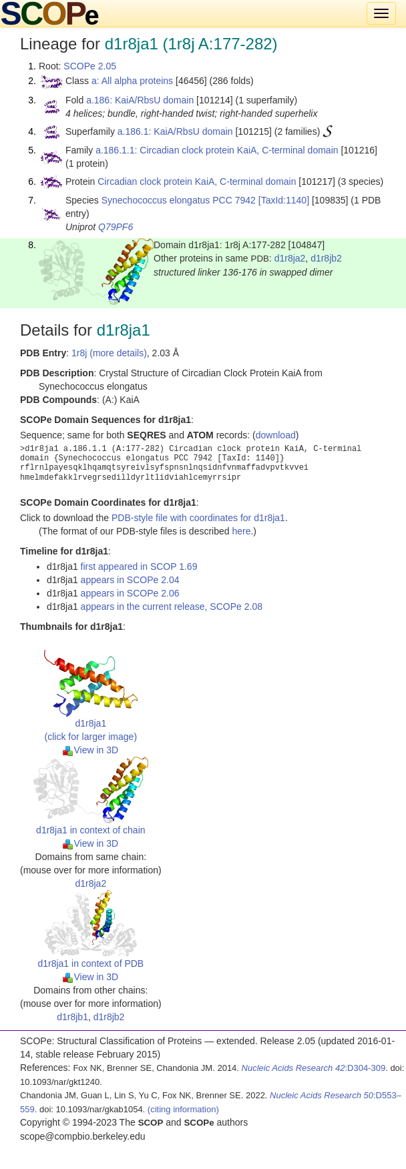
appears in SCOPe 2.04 (130, 579)
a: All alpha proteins (132, 80)
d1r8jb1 (72, 1017)
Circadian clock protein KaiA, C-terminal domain (196, 181)
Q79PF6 (115, 227)
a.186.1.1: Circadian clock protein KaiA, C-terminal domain (216, 150)
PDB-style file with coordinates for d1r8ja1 (198, 517)
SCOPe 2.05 (89, 66)
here (241, 531)
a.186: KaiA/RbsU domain (140, 100)
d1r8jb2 (326, 258)
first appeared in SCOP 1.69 (139, 566)
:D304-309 (314, 1068)
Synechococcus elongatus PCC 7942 (179, 200)
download (276, 435)
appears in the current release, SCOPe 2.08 (171, 606)
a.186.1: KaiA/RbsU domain (175, 131)
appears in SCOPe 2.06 (130, 593)
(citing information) (183, 1109)
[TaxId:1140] (283, 200)
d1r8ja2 (290, 258)
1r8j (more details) (109, 353)
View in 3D (90, 750)
